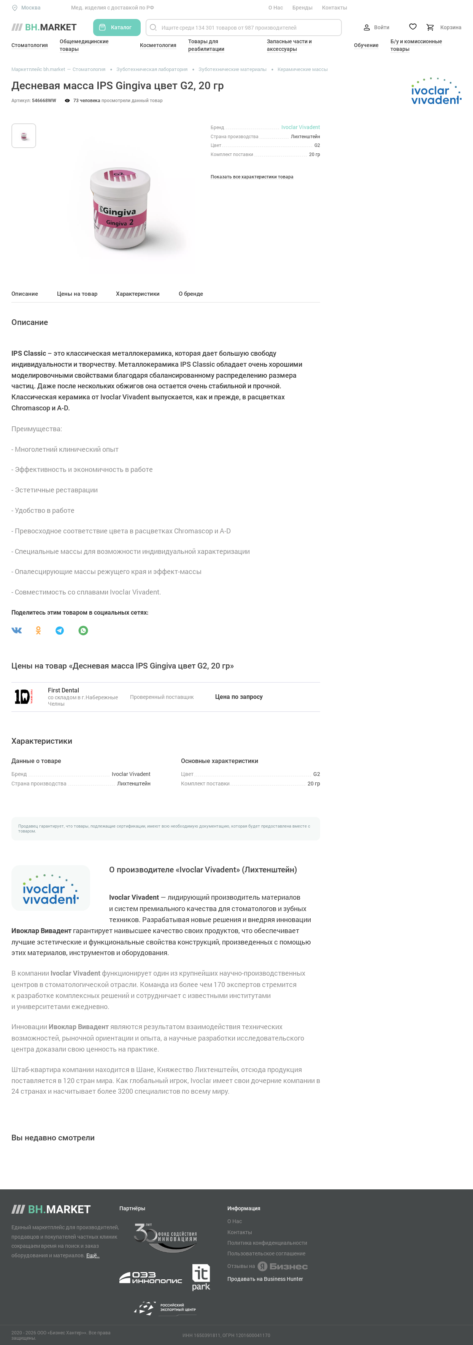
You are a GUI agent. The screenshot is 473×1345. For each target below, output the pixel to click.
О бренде (191, 294)
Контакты (334, 8)
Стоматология (29, 45)
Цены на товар (77, 294)
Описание (24, 294)
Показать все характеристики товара (252, 177)
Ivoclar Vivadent (300, 127)
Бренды (302, 8)
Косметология (158, 45)
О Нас (275, 8)
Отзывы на (267, 1266)
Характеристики (138, 294)
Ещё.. (93, 1255)
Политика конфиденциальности (267, 1243)
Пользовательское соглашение (266, 1253)
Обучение (366, 45)
